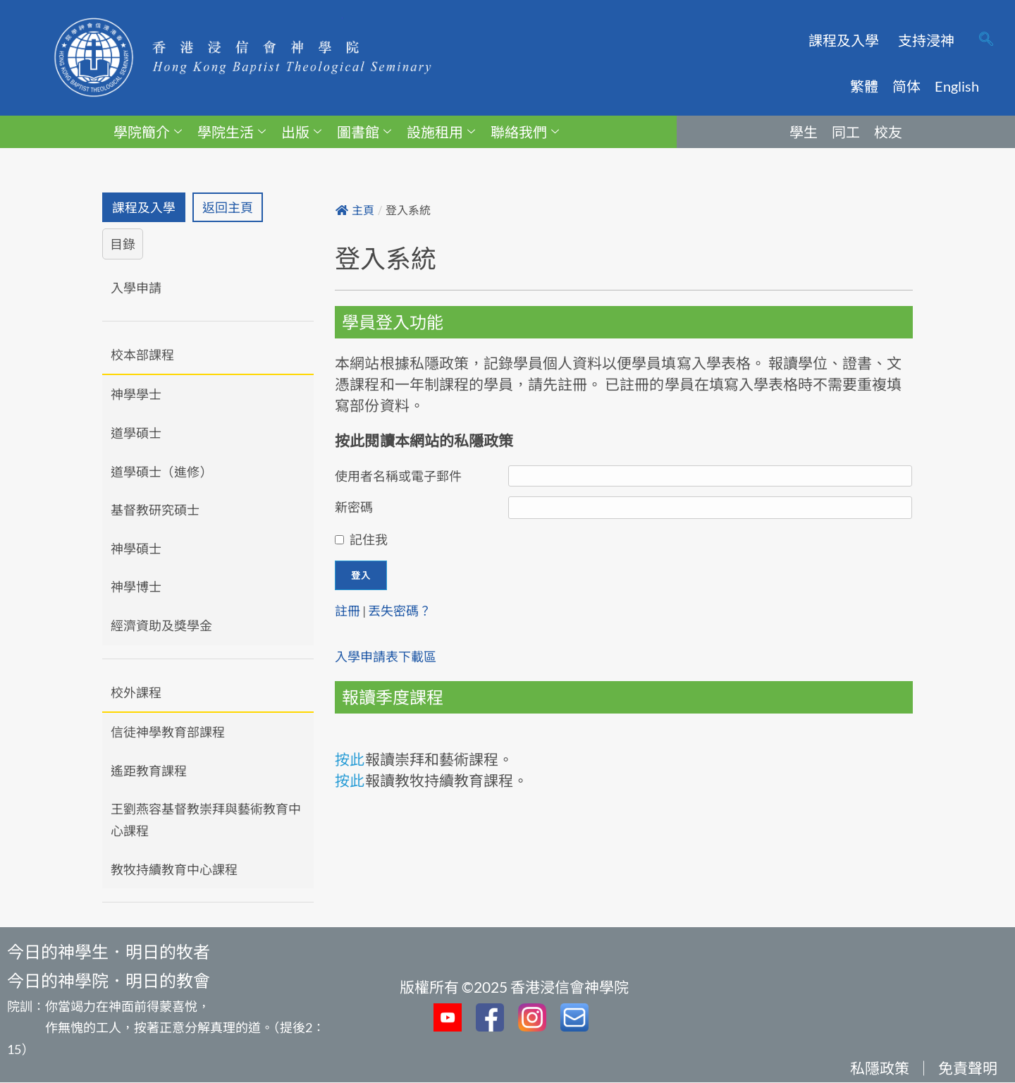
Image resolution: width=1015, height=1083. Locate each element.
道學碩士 (136, 433)
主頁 (355, 210)
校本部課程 (142, 354)
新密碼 (354, 507)
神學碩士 (136, 548)
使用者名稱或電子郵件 (398, 476)
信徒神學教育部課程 (168, 732)
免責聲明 (967, 1068)
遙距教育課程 (149, 770)
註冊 (347, 610)
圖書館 (364, 131)
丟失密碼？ (399, 610)
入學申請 (136, 287)
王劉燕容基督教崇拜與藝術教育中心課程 (206, 820)
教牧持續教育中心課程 (174, 869)
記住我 (369, 539)
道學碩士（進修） (161, 471)
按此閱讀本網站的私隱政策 (424, 440)
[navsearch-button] (986, 40)
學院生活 (231, 131)
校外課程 (136, 692)
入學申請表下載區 (385, 656)
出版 (301, 131)
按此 (349, 759)
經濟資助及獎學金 (161, 625)
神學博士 (136, 587)
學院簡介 (147, 131)
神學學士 (136, 395)
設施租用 (441, 131)
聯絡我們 (525, 131)
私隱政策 (879, 1068)
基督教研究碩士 (155, 510)
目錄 (122, 244)
